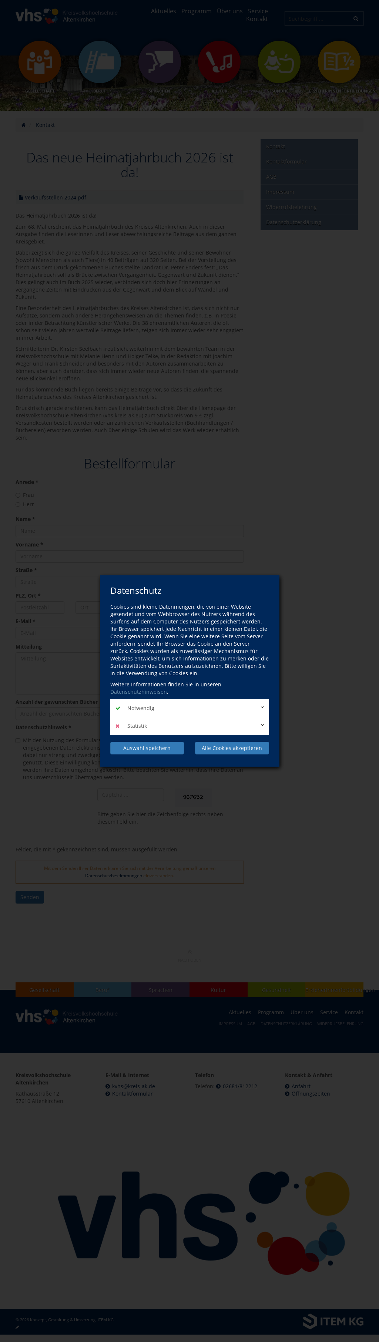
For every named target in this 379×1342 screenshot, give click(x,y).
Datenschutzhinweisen (138, 691)
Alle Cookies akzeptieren (232, 747)
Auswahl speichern (147, 747)
